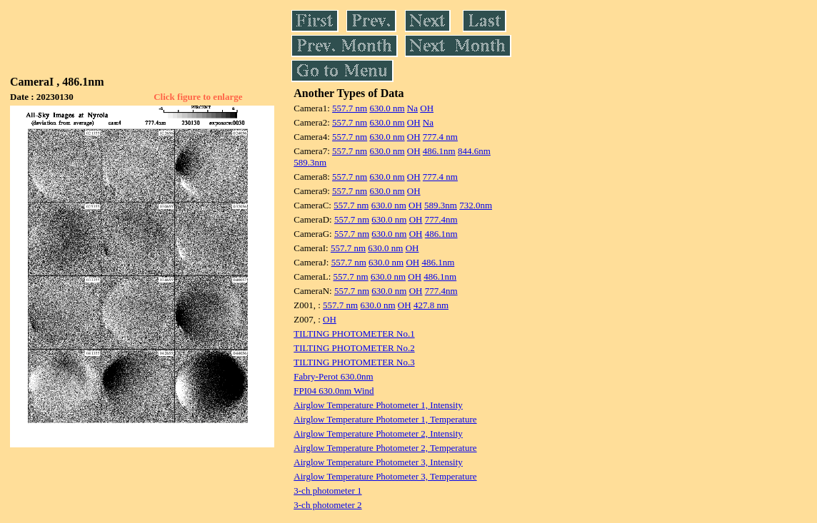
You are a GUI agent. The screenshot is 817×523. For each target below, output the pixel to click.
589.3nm (310, 162)
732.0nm (475, 205)
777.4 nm (440, 136)
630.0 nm (386, 108)
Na (412, 108)
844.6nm (474, 151)
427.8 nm (430, 305)
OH (426, 108)
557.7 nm (349, 108)
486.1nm (439, 151)
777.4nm (441, 219)
